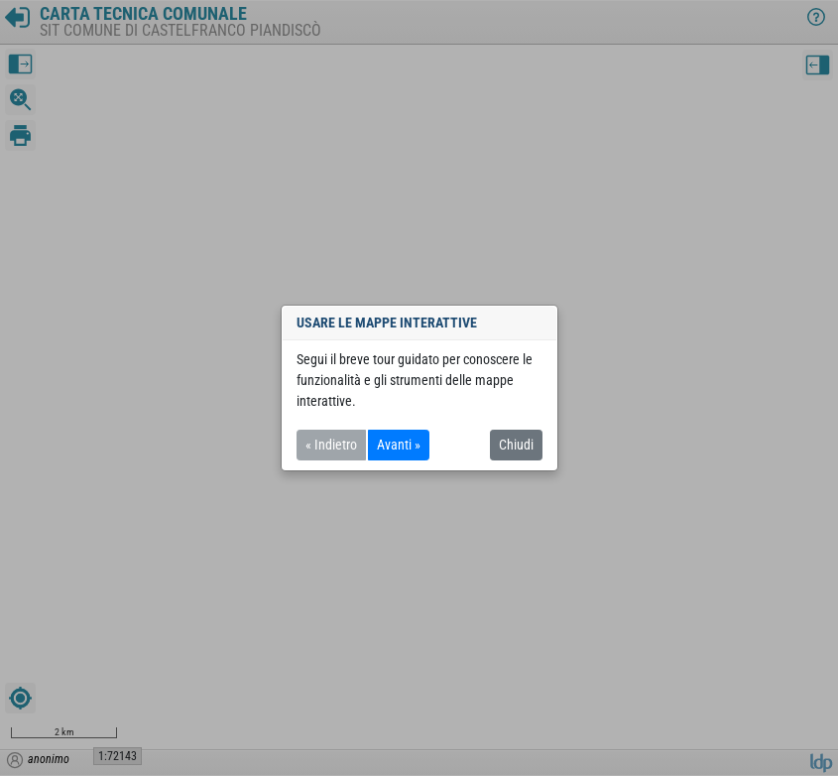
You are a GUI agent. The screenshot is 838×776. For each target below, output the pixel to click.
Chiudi (516, 445)
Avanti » (398, 445)
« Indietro (331, 445)
